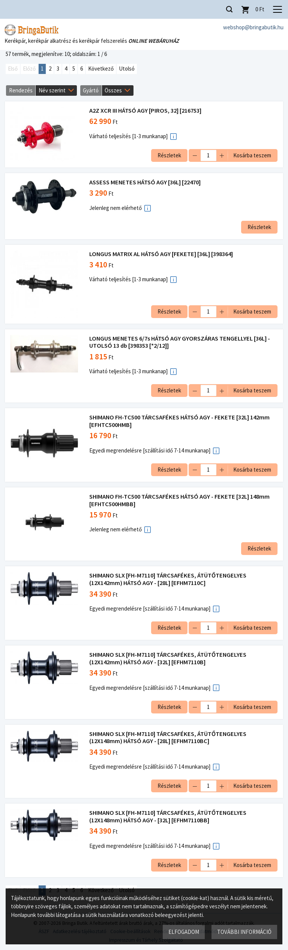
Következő (101, 68)
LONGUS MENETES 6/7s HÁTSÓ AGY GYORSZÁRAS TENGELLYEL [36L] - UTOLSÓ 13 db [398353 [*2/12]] (180, 342)
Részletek (168, 155)
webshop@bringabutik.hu (253, 27)
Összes (113, 90)
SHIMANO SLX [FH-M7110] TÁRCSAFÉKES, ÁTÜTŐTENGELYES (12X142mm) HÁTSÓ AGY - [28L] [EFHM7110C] (168, 579)
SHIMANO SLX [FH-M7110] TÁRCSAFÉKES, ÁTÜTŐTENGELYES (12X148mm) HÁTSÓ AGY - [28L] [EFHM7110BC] (168, 737)
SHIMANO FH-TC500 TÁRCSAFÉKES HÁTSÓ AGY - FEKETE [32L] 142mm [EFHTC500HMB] (180, 421)
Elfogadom (183, 931)
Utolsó (127, 68)
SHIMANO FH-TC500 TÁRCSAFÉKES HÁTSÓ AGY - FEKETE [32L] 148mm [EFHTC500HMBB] (180, 500)
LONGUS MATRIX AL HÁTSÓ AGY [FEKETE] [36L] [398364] (162, 254)
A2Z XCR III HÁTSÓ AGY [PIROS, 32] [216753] (146, 111)
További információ (244, 931)
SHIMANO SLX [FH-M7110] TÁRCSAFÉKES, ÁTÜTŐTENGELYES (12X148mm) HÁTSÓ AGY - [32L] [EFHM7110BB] (168, 817)
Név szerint (52, 90)
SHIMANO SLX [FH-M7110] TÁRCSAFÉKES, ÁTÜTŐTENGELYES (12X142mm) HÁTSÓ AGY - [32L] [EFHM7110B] (168, 658)
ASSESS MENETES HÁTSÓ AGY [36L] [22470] (145, 182)
